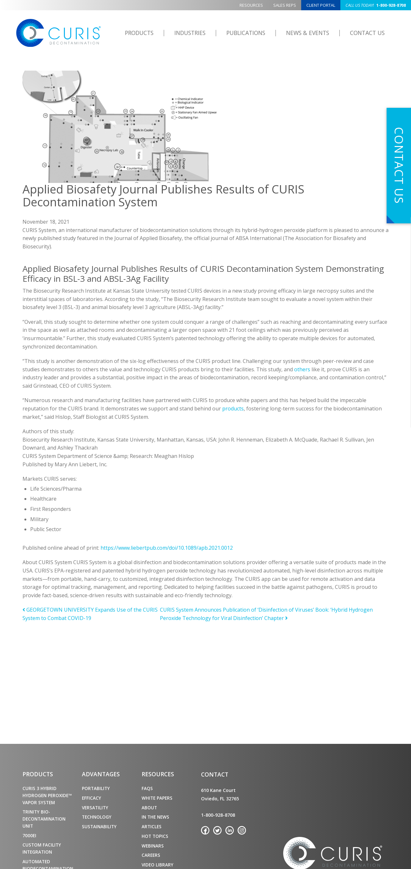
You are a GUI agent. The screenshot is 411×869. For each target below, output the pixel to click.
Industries (190, 33)
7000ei (29, 835)
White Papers (157, 798)
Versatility (95, 807)
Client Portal (320, 5)
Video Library (157, 865)
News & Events (307, 33)
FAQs (147, 788)
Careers (151, 855)
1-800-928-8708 (375, 5)
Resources (251, 5)
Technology (96, 817)
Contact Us (367, 33)
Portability (96, 788)
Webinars (153, 846)
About (149, 807)
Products (139, 33)
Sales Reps (284, 5)
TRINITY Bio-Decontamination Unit (44, 819)
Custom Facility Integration (41, 848)
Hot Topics (155, 836)
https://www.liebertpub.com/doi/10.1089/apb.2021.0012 (167, 547)
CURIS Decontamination (58, 33)
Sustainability (99, 826)
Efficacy (91, 798)
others (302, 369)
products (233, 408)
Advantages (101, 774)
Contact (214, 774)
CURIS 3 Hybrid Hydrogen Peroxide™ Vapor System (47, 795)
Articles (152, 826)
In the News (155, 817)
